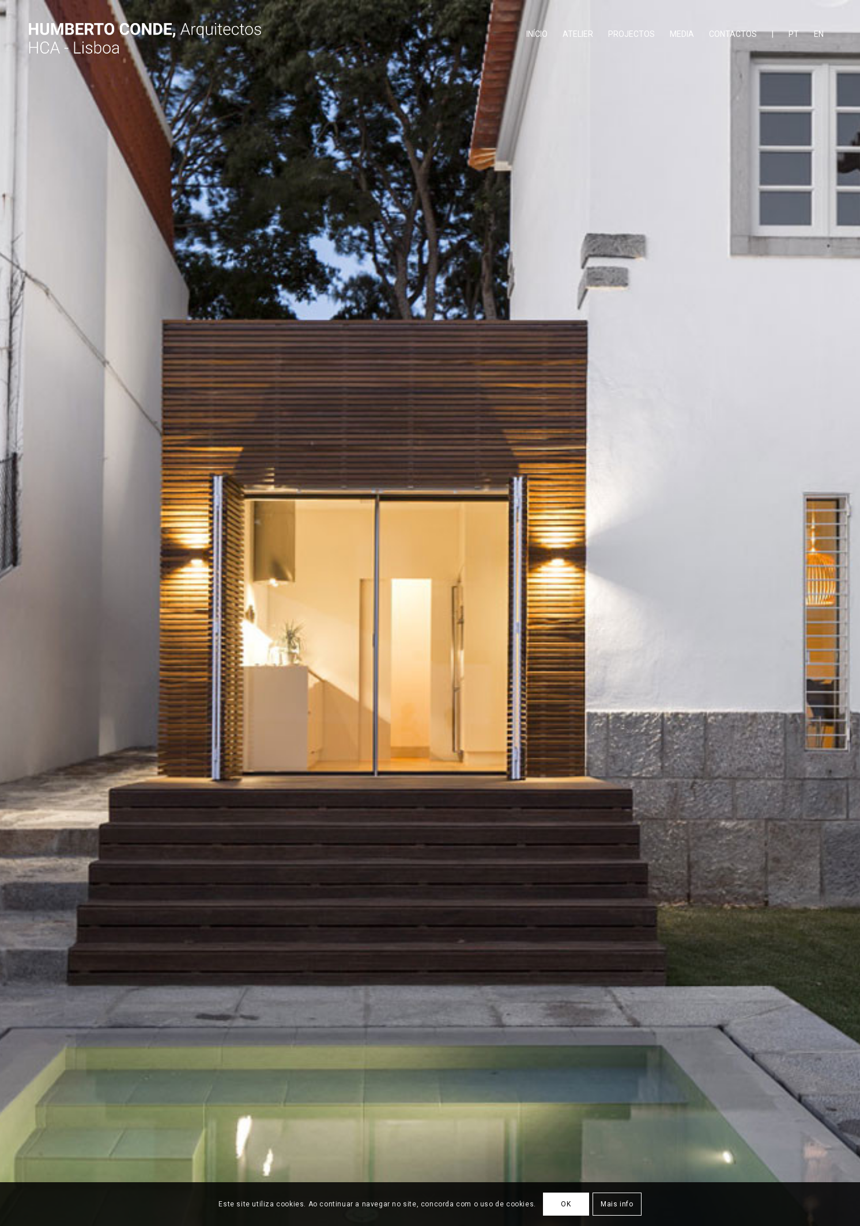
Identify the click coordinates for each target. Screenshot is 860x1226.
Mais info (617, 1204)
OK (566, 1204)
